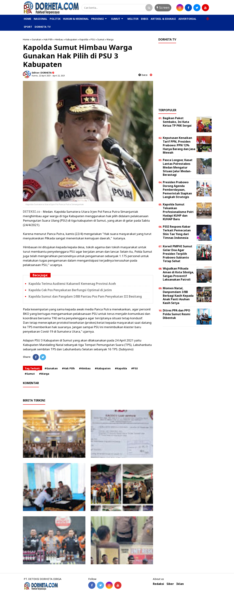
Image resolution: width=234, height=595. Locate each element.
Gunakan (36, 39)
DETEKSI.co (31, 212)
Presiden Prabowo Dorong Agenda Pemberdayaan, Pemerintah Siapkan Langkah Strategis (177, 189)
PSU (93, 39)
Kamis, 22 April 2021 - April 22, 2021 (48, 75)
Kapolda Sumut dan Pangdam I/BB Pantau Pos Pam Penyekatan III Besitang (85, 296)
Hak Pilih (48, 39)
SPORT (28, 26)
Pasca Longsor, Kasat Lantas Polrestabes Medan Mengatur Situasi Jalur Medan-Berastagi (177, 167)
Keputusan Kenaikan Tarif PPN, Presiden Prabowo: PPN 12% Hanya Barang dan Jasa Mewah (179, 145)
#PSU (134, 368)
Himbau (59, 39)
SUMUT (115, 18)
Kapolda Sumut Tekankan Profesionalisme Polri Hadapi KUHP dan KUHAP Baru (178, 211)
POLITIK (55, 18)
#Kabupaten (103, 368)
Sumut (100, 39)
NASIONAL (40, 18)
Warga (110, 39)
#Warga (44, 373)
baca (142, 74)
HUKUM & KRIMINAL (76, 18)
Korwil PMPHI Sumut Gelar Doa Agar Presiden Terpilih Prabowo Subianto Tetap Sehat (177, 253)
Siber (170, 584)
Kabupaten (71, 39)
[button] (207, 17)
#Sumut (30, 373)
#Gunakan (51, 368)
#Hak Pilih (68, 368)
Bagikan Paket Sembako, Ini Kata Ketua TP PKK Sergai (177, 121)
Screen (163, 7)
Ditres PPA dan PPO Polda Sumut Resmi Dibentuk (176, 314)
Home (26, 39)
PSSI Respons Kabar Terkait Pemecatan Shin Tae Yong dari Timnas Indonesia (177, 232)
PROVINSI (97, 18)
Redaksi (158, 584)
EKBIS (144, 18)
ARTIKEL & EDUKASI (163, 18)
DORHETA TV (43, 26)
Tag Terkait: (32, 368)
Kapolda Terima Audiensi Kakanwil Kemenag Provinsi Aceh (72, 284)
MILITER (132, 18)
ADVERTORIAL (187, 18)
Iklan (180, 584)
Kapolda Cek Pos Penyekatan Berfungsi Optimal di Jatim (70, 290)
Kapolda (84, 39)
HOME (27, 18)
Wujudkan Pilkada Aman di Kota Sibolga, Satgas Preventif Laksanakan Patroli (178, 274)
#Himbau (85, 368)
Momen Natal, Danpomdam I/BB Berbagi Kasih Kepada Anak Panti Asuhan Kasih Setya (178, 295)
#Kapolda (121, 368)
